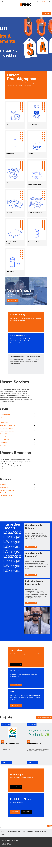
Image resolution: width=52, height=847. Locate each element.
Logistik (2, 417)
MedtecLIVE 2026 (34, 744)
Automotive (3, 484)
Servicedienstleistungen (6, 428)
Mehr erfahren (6, 762)
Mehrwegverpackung (6, 420)
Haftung (19, 831)
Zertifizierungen (37, 831)
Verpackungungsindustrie (7, 490)
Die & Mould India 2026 (10, 744)
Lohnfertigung (4, 422)
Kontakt (2, 834)
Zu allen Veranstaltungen (43, 717)
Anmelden (46, 13)
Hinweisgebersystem (27, 831)
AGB (8, 831)
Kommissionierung (5, 414)
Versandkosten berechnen (7, 431)
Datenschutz (13, 831)
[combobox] (50, 1)
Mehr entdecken (12, 300)
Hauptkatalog (3, 442)
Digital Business (4, 439)
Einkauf (44, 831)
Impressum (3, 831)
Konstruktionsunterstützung (7, 425)
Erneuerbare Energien (6, 495)
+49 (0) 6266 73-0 (42, 1)
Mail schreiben (26, 811)
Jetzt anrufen (15, 811)
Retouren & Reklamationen (7, 434)
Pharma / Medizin (5, 493)
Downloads (3, 445)
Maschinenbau (4, 487)
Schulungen (3, 436)
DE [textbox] (49, 1)
